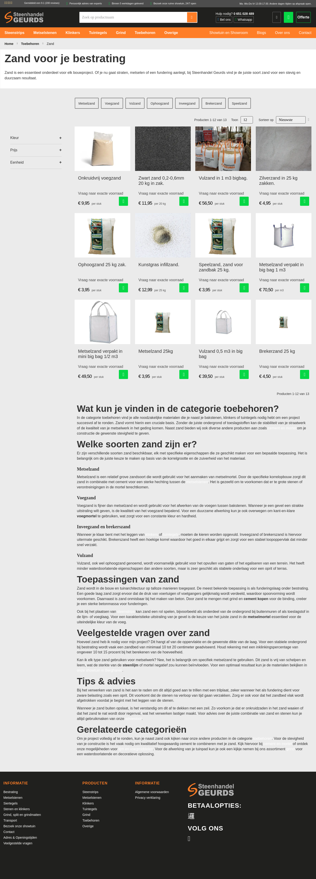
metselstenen (197, 482)
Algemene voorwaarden (152, 792)
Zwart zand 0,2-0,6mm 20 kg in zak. (161, 180)
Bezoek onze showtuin (19, 826)
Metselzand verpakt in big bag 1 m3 (281, 267)
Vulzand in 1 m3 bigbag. (223, 177)
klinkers (152, 534)
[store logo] (24, 17)
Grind (86, 815)
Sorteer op (266, 120)
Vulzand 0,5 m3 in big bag (221, 354)
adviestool (133, 719)
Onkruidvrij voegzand (99, 177)
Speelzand (239, 103)
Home (9, 44)
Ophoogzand (160, 103)
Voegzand (112, 103)
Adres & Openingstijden (20, 837)
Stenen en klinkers (16, 809)
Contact (8, 832)
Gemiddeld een (42, 3)
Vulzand (135, 103)
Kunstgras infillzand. (158, 264)
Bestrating (10, 792)
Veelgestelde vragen (17, 843)
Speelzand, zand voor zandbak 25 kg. (221, 267)
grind (290, 749)
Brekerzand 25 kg (277, 351)
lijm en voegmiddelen (135, 749)
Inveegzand (187, 103)
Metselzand (86, 103)
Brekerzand (214, 103)
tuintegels (171, 534)
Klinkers (88, 803)
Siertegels (10, 803)
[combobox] (133, 17)
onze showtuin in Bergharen (99, 670)
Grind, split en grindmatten (22, 815)
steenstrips (126, 611)
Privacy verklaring (147, 797)
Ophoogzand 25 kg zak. (102, 264)
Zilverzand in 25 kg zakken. (278, 180)
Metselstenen (12, 797)
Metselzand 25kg (155, 351)
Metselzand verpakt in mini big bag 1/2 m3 (100, 354)
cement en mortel (282, 428)
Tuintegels (89, 809)
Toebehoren (30, 44)
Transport (10, 820)
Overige (88, 826)
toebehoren (262, 738)
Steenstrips (90, 792)
